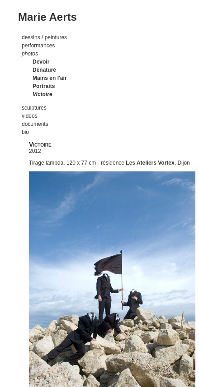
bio (25, 132)
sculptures (34, 108)
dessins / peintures (44, 37)
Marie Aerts (47, 17)
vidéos (30, 116)
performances (38, 45)
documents (35, 124)
